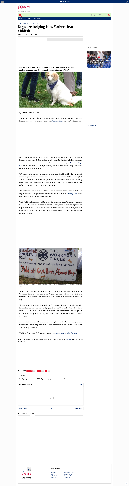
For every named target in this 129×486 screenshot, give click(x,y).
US (37, 23)
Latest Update (91, 125)
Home (20, 18)
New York (25, 23)
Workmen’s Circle (57, 121)
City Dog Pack (72, 193)
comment (68, 339)
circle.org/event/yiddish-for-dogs (66, 333)
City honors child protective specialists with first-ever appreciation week (99, 60)
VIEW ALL (108, 125)
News (32, 23)
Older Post (78, 408)
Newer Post (23, 408)
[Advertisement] (81, 8)
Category (28, 18)
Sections (37, 18)
